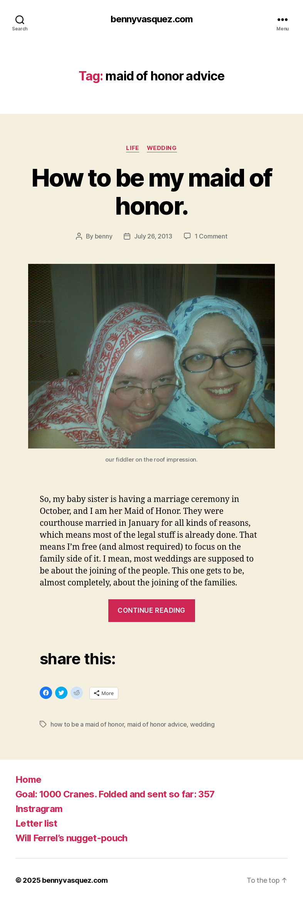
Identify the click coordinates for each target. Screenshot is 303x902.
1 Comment (211, 236)
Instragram (38, 808)
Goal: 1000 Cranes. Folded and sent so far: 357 (114, 794)
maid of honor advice (157, 724)
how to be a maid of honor (87, 724)
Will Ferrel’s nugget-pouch (71, 838)
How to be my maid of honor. (151, 191)
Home (28, 779)
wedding (162, 148)
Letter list (36, 823)
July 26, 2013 (153, 236)
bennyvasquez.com (151, 19)
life (132, 148)
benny (104, 236)
